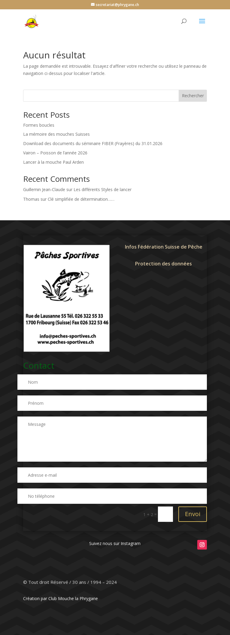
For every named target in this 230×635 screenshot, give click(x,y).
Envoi (192, 514)
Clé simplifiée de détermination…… (81, 199)
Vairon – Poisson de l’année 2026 (55, 153)
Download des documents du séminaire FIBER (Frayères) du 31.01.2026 (92, 143)
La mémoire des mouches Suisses (56, 134)
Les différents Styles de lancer (103, 189)
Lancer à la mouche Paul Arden (53, 162)
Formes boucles (38, 125)
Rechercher (193, 95)
